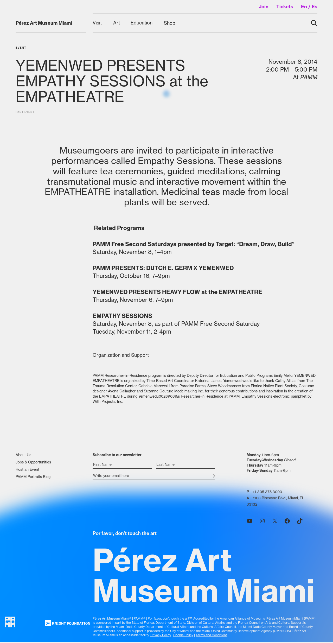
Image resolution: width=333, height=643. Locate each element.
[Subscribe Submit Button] (212, 478)
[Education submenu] (142, 23)
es (314, 7)
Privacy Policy (160, 637)
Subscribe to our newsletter (117, 456)
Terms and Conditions (211, 637)
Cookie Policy (183, 637)
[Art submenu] (116, 23)
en (304, 7)
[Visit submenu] (98, 23)
